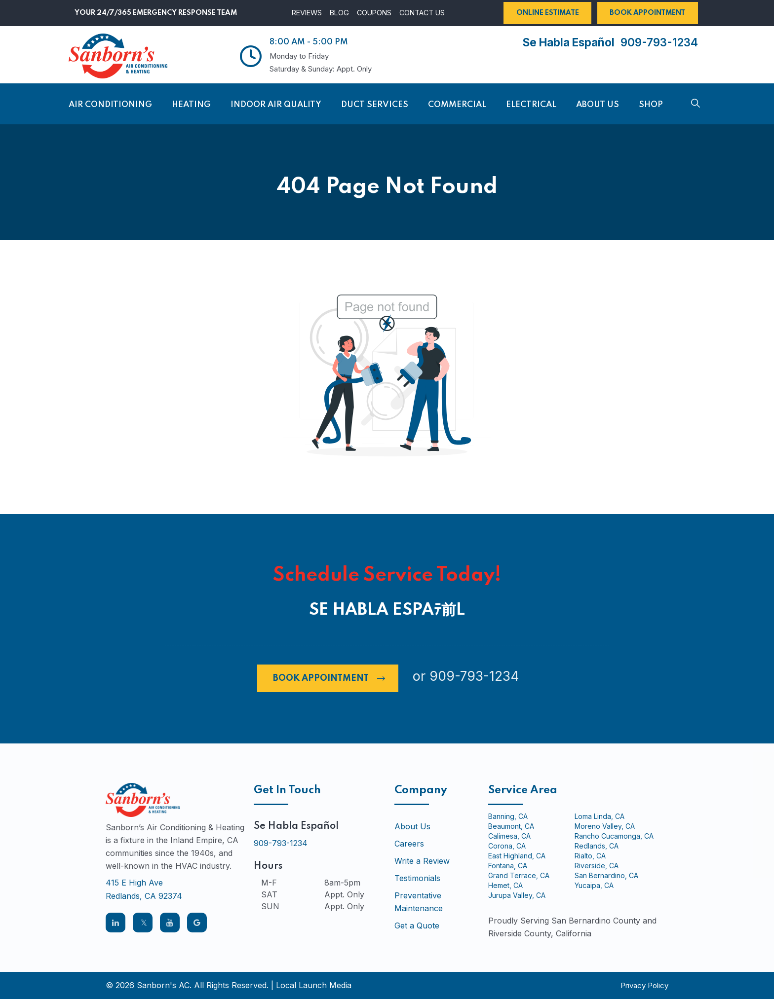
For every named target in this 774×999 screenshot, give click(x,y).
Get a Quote (416, 925)
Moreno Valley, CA (605, 826)
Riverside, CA (597, 866)
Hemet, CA (505, 885)
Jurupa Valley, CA (516, 895)
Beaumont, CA (511, 826)
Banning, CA (508, 816)
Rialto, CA (590, 856)
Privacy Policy (644, 985)
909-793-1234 (659, 42)
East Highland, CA (516, 856)
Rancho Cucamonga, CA (614, 836)
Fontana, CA (507, 866)
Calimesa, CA (509, 836)
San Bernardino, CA (606, 876)
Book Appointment (647, 12)
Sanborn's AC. (164, 985)
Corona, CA (507, 846)
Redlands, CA (597, 846)
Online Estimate (547, 12)
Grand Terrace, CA (518, 876)
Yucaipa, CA (594, 885)
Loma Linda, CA (599, 816)
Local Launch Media (313, 985)
